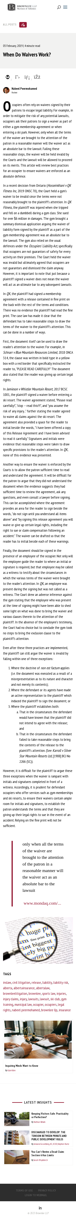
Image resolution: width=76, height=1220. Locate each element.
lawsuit (44, 999)
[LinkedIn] (40, 1208)
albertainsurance (24, 988)
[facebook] (37, 77)
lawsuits (33, 999)
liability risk (60, 982)
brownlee (35, 993)
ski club (55, 999)
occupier (38, 1004)
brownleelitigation (15, 993)
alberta (7, 988)
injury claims (10, 999)
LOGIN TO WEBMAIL (36, 1195)
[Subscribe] (23, 25)
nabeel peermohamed (26, 1010)
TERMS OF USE (24, 1190)
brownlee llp (49, 1010)
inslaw (7, 982)
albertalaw (42, 988)
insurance (65, 1010)
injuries (61, 993)
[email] (7, 77)
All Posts (10, 24)
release (36, 982)
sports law (48, 993)
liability (47, 982)
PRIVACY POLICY (47, 1190)
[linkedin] (27, 77)
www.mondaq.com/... (42, 903)
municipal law (23, 1004)
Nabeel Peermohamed (24, 89)
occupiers (51, 1004)
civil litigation (21, 982)
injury (23, 999)
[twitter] (17, 77)
